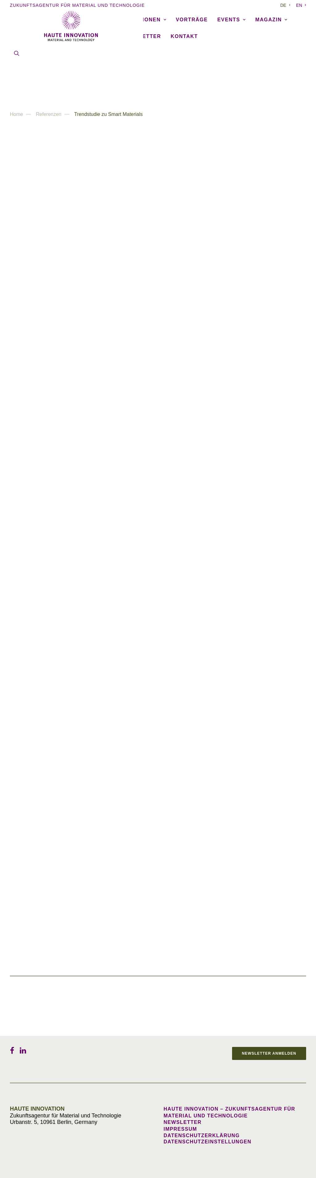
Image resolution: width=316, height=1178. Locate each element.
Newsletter (141, 72)
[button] (16, 89)
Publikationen (140, 56)
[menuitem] (286, 5)
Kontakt (184, 72)
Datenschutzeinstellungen (208, 1141)
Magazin (271, 56)
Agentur (42, 56)
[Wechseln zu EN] (300, 5)
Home (16, 114)
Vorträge (192, 56)
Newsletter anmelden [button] (269, 1053)
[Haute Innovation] (158, 26)
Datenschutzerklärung (202, 1135)
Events (231, 56)
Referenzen (85, 56)
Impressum (180, 1129)
